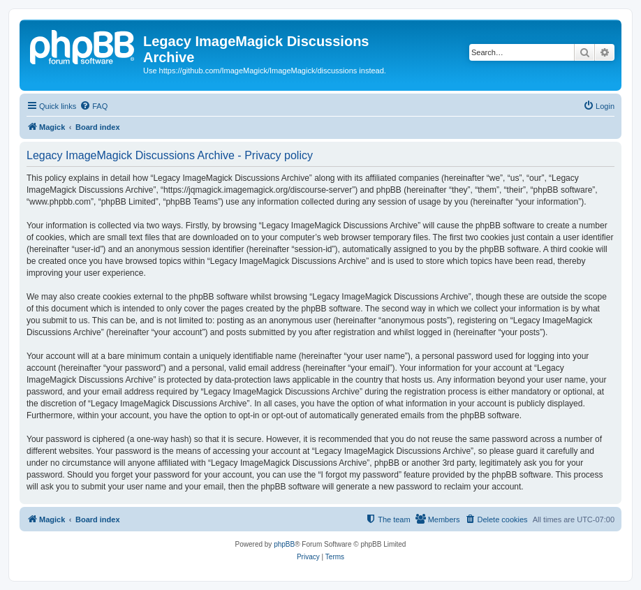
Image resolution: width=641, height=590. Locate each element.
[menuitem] (94, 106)
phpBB (284, 544)
